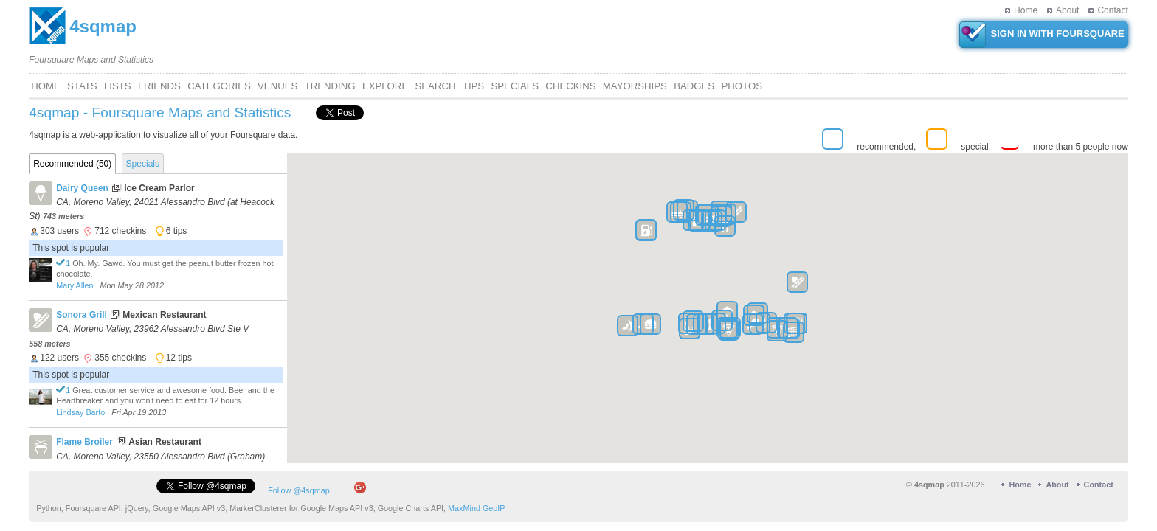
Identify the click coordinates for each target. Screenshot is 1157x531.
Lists (117, 85)
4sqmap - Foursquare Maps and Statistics (160, 112)
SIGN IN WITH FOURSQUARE (1042, 34)
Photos (741, 85)
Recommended (72, 164)
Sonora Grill (81, 315)
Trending (330, 85)
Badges (694, 85)
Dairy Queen (82, 188)
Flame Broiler (84, 442)
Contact (1112, 10)
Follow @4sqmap (299, 492)
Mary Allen (74, 285)
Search (435, 85)
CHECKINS (570, 85)
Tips (473, 85)
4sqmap (103, 26)
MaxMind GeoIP (476, 510)
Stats (82, 85)
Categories (219, 85)
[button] (627, 327)
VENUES (277, 85)
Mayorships (635, 85)
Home (1025, 10)
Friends (159, 85)
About (1067, 10)
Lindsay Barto (80, 412)
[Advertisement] (552, 33)
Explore (385, 85)
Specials (515, 85)
